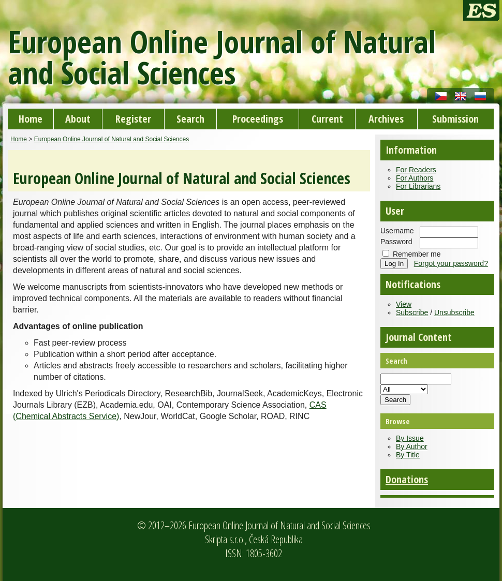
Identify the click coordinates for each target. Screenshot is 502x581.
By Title (408, 455)
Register (133, 119)
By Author (411, 446)
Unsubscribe (454, 312)
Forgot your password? (451, 263)
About (78, 119)
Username (397, 231)
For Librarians (418, 186)
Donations (407, 479)
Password (396, 241)
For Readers (416, 170)
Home (30, 119)
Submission (455, 119)
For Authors (414, 178)
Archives (386, 119)
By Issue (410, 438)
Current (327, 119)
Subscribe (412, 312)
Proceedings (257, 119)
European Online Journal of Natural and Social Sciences (111, 139)
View (403, 304)
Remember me (417, 254)
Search (190, 119)
